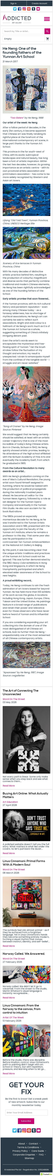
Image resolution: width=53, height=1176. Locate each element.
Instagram (24, 9)
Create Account (39, 3)
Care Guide (38, 1151)
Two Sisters (17, 117)
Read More (9, 786)
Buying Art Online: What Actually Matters (25, 795)
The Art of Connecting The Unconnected (20, 692)
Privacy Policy (20, 1151)
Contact (38, 9)
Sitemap (29, 1158)
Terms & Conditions (28, 1147)
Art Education (10, 802)
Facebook (19, 9)
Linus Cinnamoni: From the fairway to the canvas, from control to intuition (22, 1009)
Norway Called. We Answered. (24, 954)
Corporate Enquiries (24, 1154)
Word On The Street (14, 699)
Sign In (13, 3)
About (21, 1143)
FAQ (41, 1154)
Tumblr (33, 9)
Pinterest (29, 9)
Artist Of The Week (13, 1017)
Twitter (15, 9)
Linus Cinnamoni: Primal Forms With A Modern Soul (24, 863)
